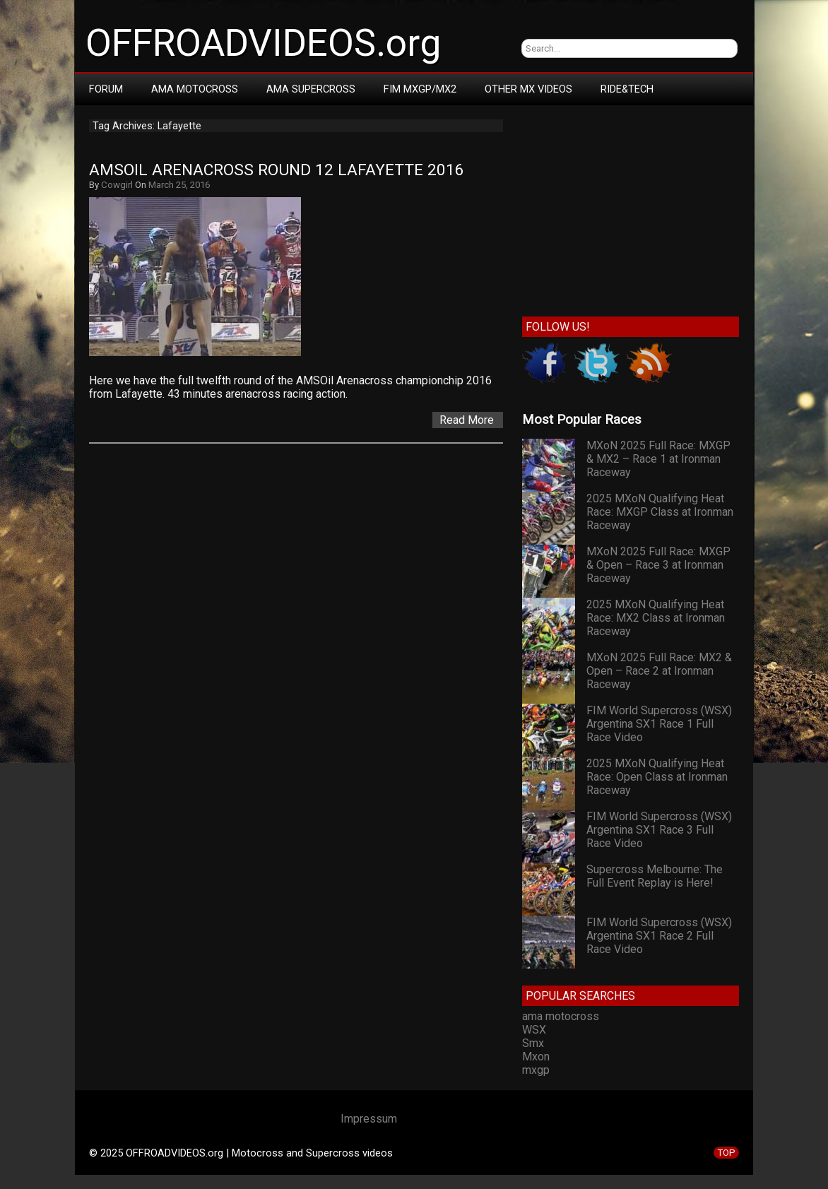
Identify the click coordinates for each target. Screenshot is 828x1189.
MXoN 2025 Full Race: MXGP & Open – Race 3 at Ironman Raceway (658, 565)
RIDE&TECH (627, 89)
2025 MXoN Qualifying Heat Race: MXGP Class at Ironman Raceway (659, 512)
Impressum (369, 1118)
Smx (533, 1043)
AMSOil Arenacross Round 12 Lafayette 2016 (276, 169)
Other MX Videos (528, 89)
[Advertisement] (630, 207)
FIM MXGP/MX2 (420, 89)
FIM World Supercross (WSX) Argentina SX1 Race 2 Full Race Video (659, 936)
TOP (726, 1152)
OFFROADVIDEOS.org (263, 43)
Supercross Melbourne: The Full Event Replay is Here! (654, 876)
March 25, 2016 (179, 184)
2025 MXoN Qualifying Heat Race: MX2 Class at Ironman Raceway (655, 618)
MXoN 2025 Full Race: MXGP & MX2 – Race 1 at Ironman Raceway (658, 459)
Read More (466, 420)
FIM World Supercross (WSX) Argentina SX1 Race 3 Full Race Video (659, 830)
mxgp (536, 1070)
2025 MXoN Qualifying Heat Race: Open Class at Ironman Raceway (657, 777)
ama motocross (560, 1016)
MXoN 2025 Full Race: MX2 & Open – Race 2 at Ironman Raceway (659, 671)
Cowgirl (117, 184)
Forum (106, 89)
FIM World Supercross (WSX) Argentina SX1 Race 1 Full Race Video (659, 724)
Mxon (536, 1056)
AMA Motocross (194, 89)
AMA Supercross (310, 89)
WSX (534, 1029)
